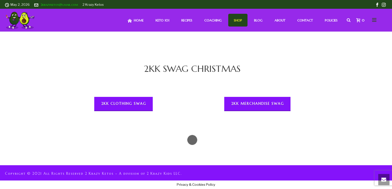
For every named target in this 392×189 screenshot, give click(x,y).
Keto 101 (162, 20)
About (279, 20)
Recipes (186, 20)
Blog (258, 20)
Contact (305, 20)
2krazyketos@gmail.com (59, 5)
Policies (331, 20)
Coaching (213, 20)
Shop (238, 20)
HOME (136, 20)
